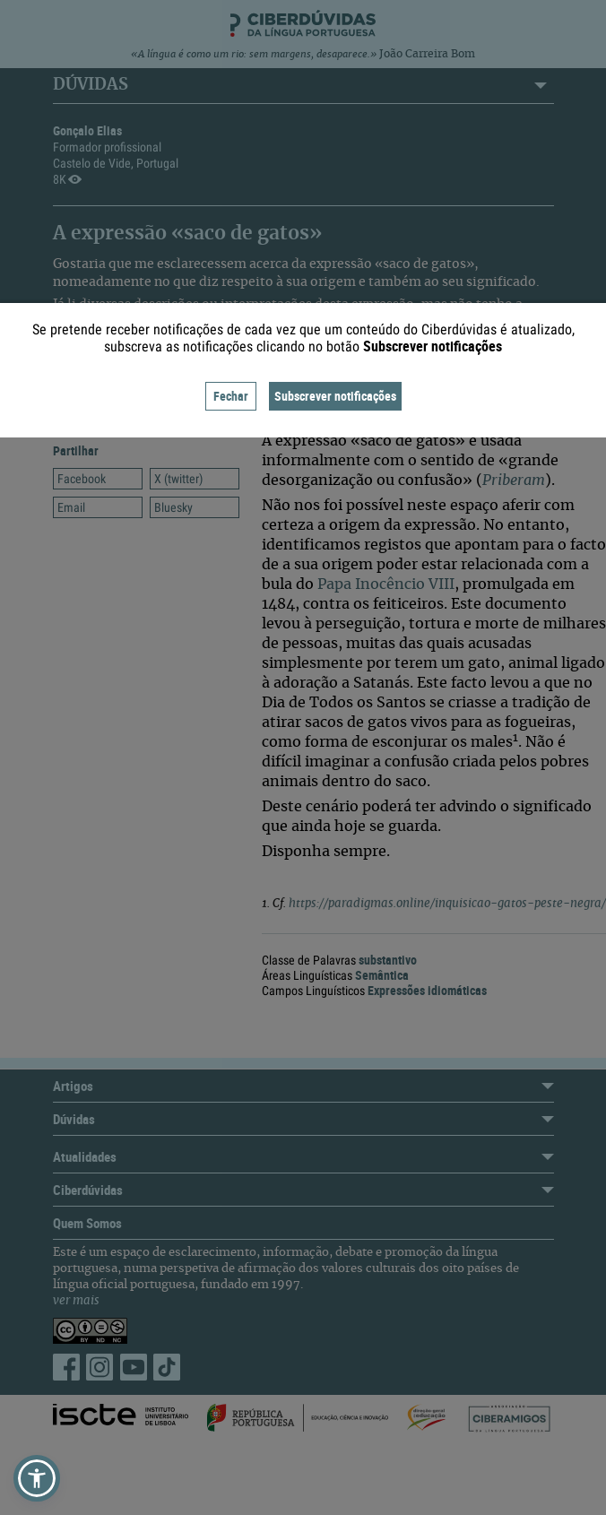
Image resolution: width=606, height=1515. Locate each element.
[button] (37, 1478)
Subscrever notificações (335, 395)
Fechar (230, 395)
